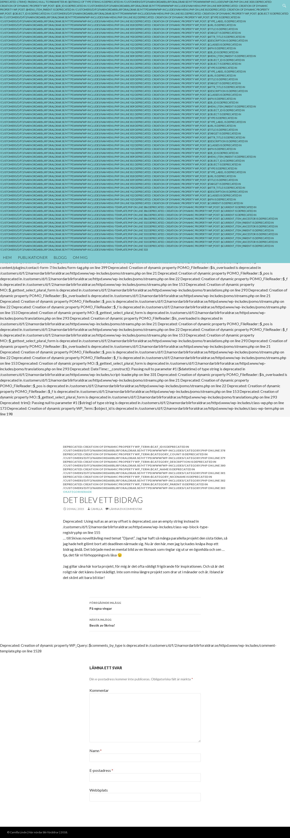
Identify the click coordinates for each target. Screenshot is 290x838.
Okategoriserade (77, 492)
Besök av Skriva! (145, 622)
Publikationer (32, 257)
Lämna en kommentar (125, 509)
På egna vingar (145, 605)
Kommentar (99, 690)
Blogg (60, 257)
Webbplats (98, 790)
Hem (7, 257)
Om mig (80, 257)
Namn (95, 750)
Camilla (96, 509)
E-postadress (101, 770)
